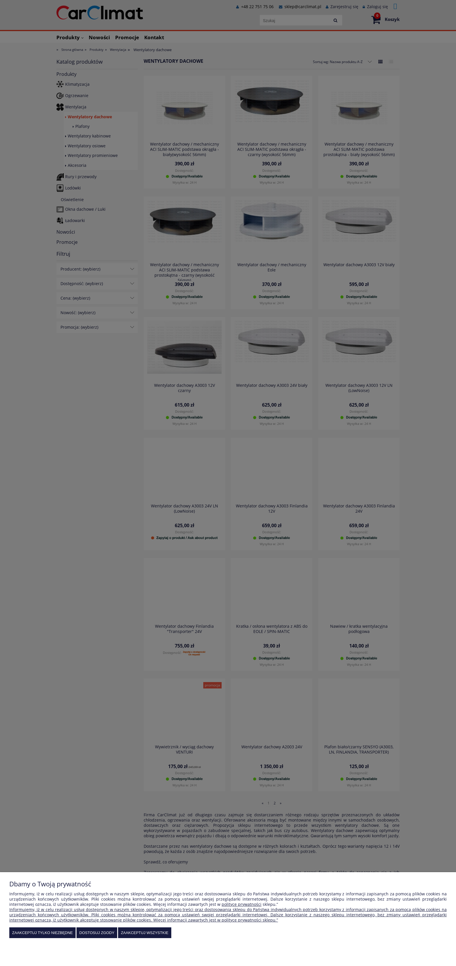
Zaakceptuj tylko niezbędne (42, 933)
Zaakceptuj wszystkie (144, 933)
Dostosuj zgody (96, 933)
